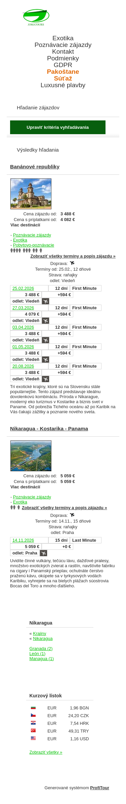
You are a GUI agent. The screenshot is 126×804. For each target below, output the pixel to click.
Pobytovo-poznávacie (33, 245)
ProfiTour (99, 787)
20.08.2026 (23, 366)
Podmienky (63, 58)
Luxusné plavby (63, 85)
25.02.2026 (23, 288)
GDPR (63, 65)
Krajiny (39, 633)
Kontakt (63, 51)
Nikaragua (42, 638)
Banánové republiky (34, 166)
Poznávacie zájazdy (63, 45)
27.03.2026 (23, 307)
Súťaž (63, 78)
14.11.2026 (23, 540)
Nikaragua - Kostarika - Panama (49, 428)
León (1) (38, 653)
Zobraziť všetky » (46, 752)
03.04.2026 (23, 327)
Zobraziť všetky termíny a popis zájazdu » (73, 256)
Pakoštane (63, 71)
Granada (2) (41, 648)
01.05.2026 (23, 346)
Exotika (63, 38)
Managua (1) (42, 658)
